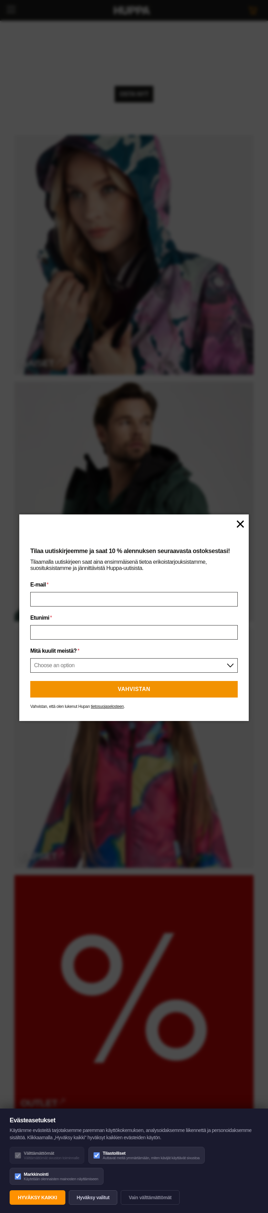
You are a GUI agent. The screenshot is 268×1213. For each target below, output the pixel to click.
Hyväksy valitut (93, 1197)
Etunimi (41, 618)
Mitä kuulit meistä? (54, 651)
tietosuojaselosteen (107, 706)
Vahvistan (134, 689)
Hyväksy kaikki (37, 1197)
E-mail (39, 585)
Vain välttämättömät (150, 1197)
